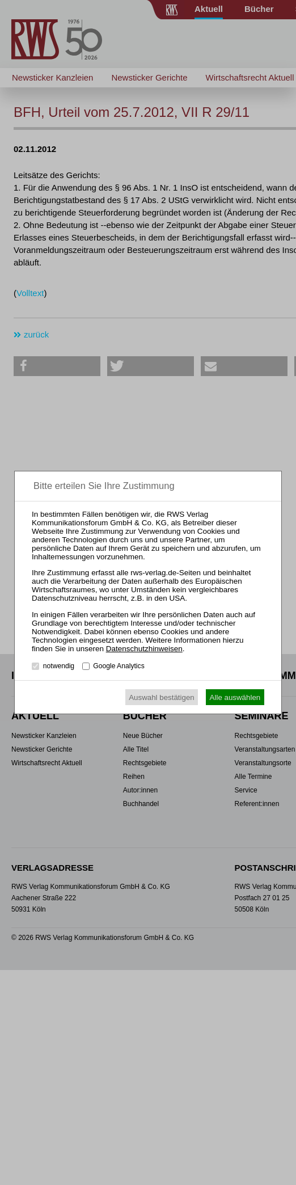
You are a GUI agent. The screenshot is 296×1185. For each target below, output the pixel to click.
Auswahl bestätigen (161, 697)
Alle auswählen (235, 697)
